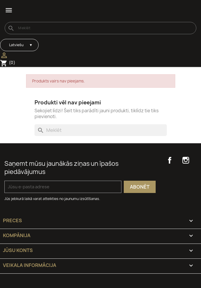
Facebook (169, 160)
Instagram (185, 160)
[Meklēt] (100, 28)
